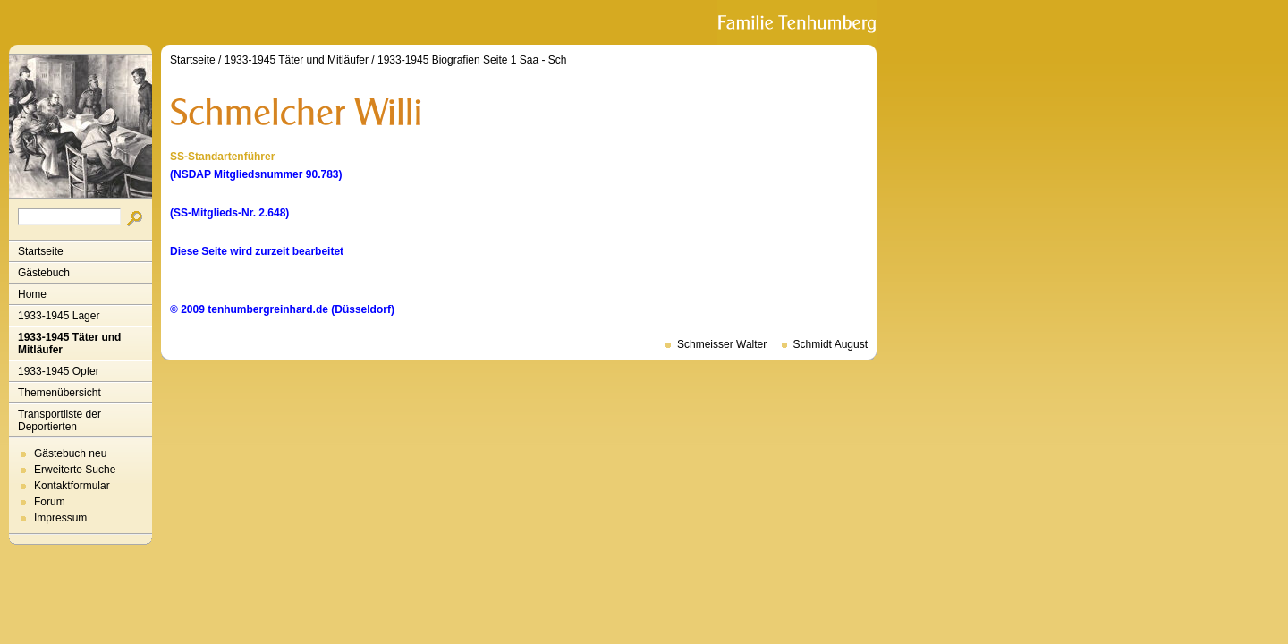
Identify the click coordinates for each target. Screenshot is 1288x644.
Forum (49, 502)
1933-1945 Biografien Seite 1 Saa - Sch (471, 60)
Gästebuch (44, 273)
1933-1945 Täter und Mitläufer (69, 343)
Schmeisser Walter (722, 344)
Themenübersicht (59, 392)
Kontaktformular (72, 485)
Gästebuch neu (70, 453)
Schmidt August (830, 344)
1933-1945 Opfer (58, 371)
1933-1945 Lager (58, 315)
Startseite (41, 251)
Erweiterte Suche (74, 469)
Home (32, 294)
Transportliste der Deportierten (59, 420)
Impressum (60, 518)
